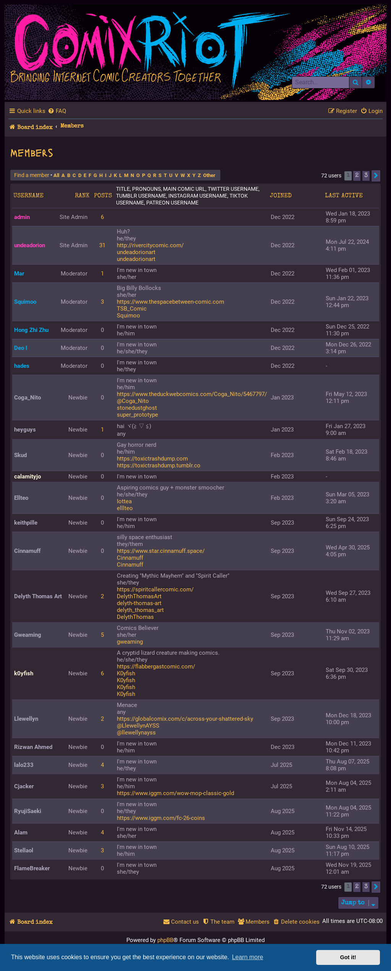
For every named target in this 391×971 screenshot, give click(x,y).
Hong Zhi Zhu (31, 330)
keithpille (25, 522)
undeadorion (29, 245)
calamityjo (27, 476)
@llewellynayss (136, 732)
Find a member (31, 175)
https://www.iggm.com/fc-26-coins (161, 818)
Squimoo (25, 301)
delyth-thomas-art (139, 603)
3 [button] (366, 176)
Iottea (124, 501)
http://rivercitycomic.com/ (150, 245)
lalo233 (24, 765)
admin (22, 217)
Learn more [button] (247, 957)
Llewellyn (26, 718)
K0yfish (126, 673)
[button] (376, 176)
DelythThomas (135, 617)
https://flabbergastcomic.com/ (156, 666)
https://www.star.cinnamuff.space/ (161, 550)
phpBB (165, 940)
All (56, 175)
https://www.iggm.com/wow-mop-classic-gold (175, 793)
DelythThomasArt (139, 596)
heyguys (25, 429)
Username (28, 196)
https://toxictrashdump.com (152, 458)
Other (209, 175)
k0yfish (23, 673)
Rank (82, 196)
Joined (281, 196)
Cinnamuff (27, 550)
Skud (20, 455)
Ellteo (21, 497)
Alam (20, 832)
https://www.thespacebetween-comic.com (170, 301)
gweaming (130, 641)
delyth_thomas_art (140, 610)
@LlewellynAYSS (138, 725)
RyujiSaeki (27, 811)
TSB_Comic (132, 308)
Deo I (20, 348)
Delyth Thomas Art (38, 596)
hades (21, 365)
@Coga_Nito (133, 401)
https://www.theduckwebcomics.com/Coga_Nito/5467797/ (192, 394)
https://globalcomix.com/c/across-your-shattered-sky (185, 718)
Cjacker (24, 786)
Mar (19, 273)
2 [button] (357, 176)
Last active (344, 196)
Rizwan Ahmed (33, 747)
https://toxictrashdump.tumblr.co (158, 465)
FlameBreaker (32, 868)
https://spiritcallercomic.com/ (155, 589)
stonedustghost (137, 407)
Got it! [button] (348, 957)
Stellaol (23, 850)
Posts (103, 196)
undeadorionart (136, 252)
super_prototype (137, 414)
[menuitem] (56, 111)
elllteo (125, 508)
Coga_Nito (27, 397)
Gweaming (27, 634)
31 (102, 245)
